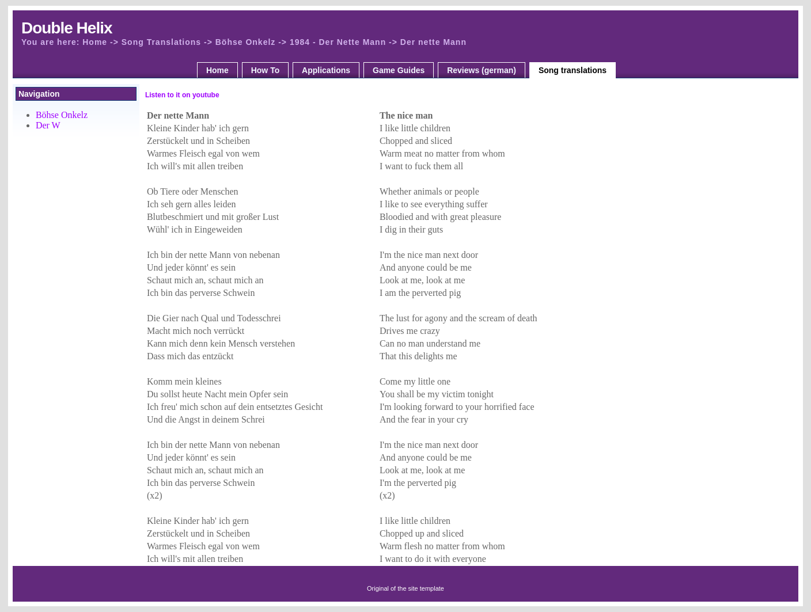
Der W (48, 125)
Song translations (573, 70)
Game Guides (399, 70)
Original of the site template (405, 588)
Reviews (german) (481, 70)
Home (217, 70)
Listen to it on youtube (182, 95)
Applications (326, 70)
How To (265, 70)
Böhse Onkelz (62, 115)
